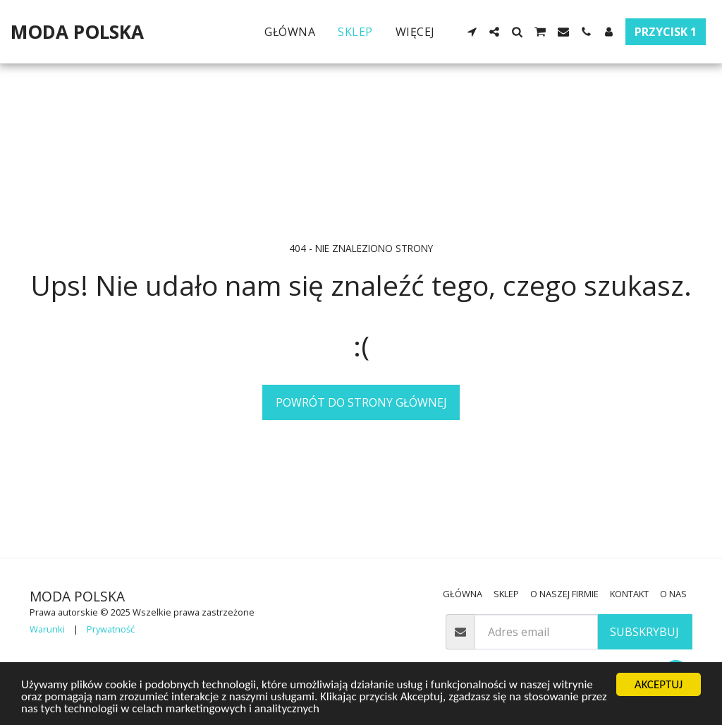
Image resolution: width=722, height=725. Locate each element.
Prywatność (111, 629)
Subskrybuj (644, 632)
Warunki (47, 629)
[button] (471, 31)
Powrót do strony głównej (361, 402)
